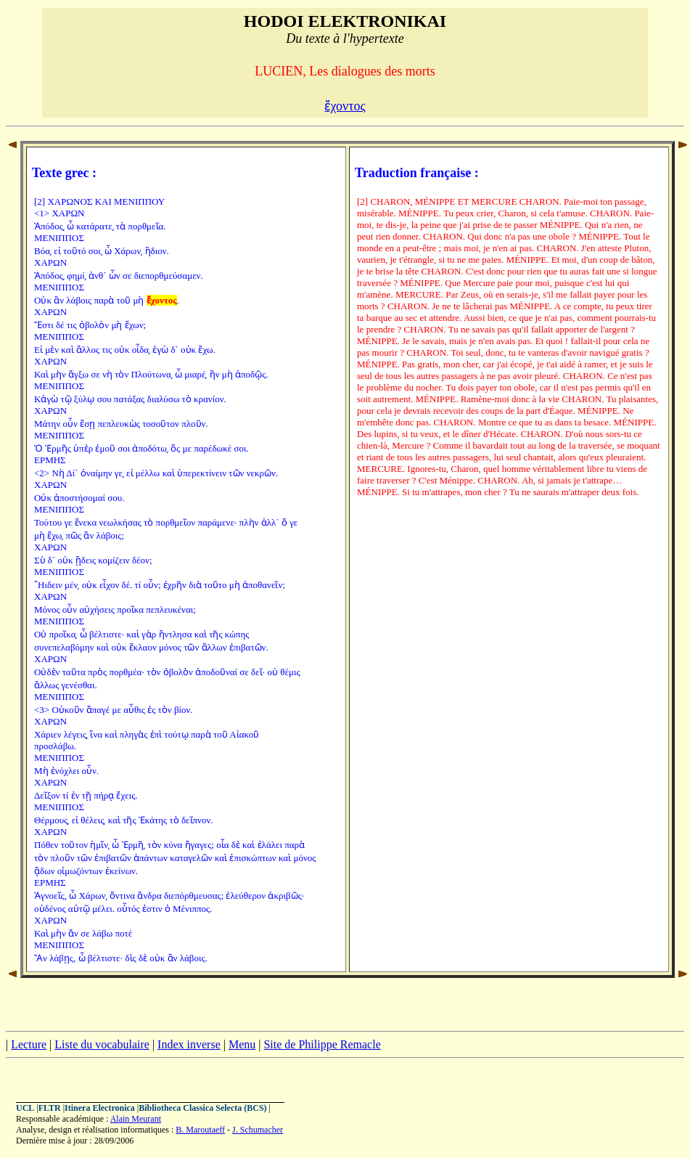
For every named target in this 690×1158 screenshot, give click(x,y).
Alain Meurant (135, 1119)
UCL (25, 1108)
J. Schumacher (257, 1130)
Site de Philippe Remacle (321, 1044)
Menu (242, 1044)
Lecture (28, 1044)
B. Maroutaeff (200, 1130)
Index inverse (189, 1044)
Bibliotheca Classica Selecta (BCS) (202, 1108)
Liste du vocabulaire (101, 1044)
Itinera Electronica (100, 1108)
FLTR (49, 1108)
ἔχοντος (344, 106)
